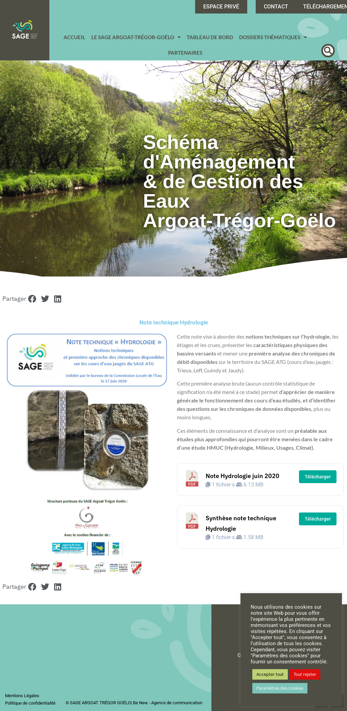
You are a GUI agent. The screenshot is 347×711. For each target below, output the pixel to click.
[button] (328, 50)
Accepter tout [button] (270, 674)
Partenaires (185, 53)
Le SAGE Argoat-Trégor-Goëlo (136, 37)
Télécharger (318, 476)
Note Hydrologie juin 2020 (242, 476)
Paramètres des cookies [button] (279, 688)
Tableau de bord (210, 37)
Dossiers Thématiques (273, 37)
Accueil (74, 37)
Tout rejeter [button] (305, 674)
